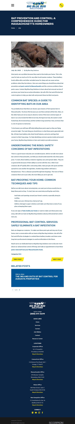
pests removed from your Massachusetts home (27, 250)
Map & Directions (37, 354)
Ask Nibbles (37, 332)
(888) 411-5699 (37, 314)
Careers (37, 329)
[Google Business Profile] (33, 413)
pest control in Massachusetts (31, 86)
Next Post (57, 259)
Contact (37, 335)
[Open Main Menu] (12, 5)
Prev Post (18, 259)
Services (37, 325)
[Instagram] (39, 413)
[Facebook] (42, 413)
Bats (20, 254)
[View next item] (19, 290)
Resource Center (37, 339)
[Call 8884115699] (61, 5)
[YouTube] (36, 413)
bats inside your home (30, 211)
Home (37, 322)
